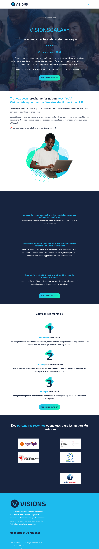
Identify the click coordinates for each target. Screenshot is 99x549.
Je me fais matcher (49, 78)
